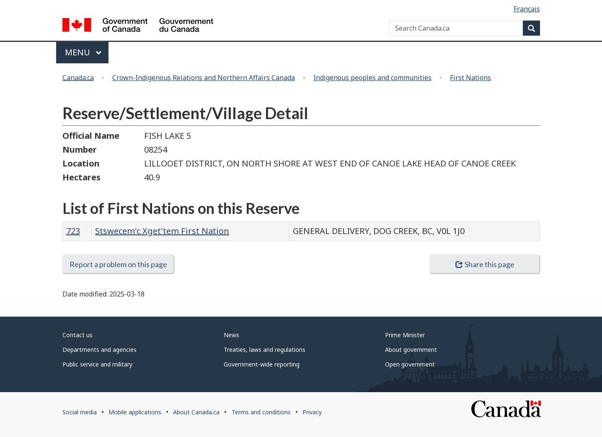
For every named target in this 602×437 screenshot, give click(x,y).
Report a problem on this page (118, 264)
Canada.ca (78, 77)
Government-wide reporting (262, 364)
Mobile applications (135, 412)
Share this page (484, 264)
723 (73, 231)
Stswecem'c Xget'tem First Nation (162, 231)
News (231, 335)
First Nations (470, 77)
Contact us (77, 335)
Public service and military (97, 364)
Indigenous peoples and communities (372, 77)
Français (527, 8)
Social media (79, 412)
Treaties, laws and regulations (264, 350)
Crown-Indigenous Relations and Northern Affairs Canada (203, 77)
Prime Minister (405, 335)
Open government (410, 364)
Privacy (312, 412)
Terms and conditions (261, 412)
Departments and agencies (99, 350)
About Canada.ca (196, 412)
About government (411, 350)
